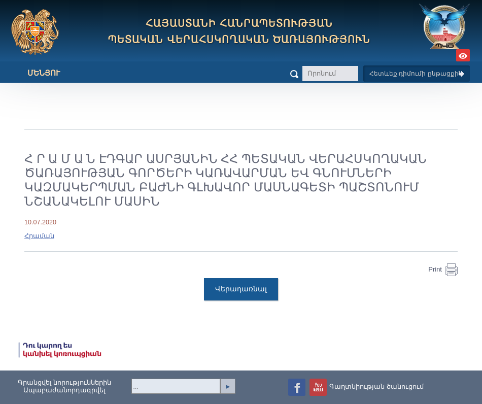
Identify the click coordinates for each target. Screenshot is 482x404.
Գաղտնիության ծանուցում (376, 386)
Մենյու (36, 73)
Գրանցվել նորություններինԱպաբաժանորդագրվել (65, 386)
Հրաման (39, 236)
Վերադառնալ (241, 289)
